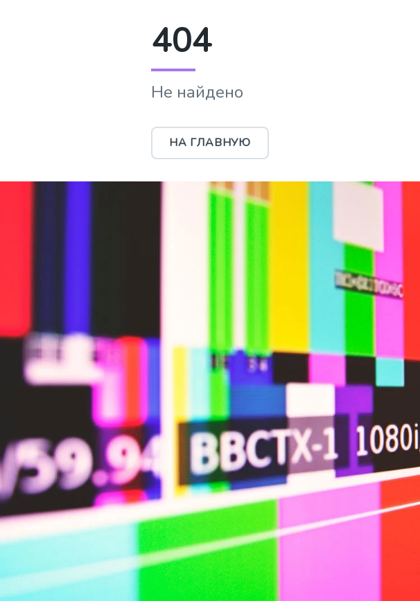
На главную (210, 142)
